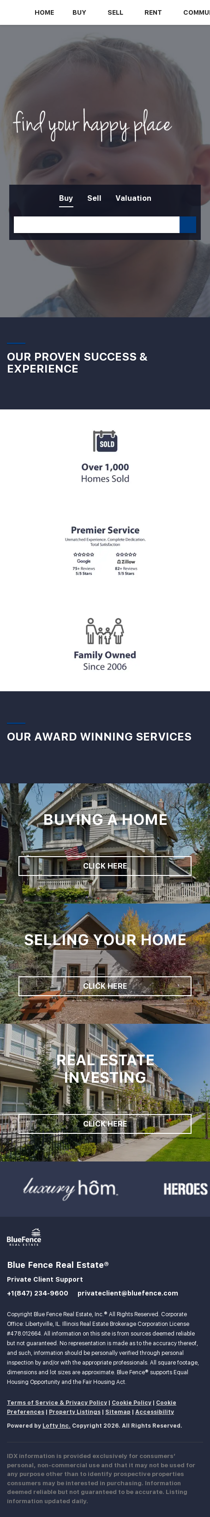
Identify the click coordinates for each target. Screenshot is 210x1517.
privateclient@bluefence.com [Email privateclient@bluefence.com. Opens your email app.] (128, 1293)
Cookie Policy (131, 1403)
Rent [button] (153, 12)
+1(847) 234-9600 (37, 1293)
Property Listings (75, 1412)
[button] (188, 224)
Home (44, 12)
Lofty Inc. (56, 1426)
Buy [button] (79, 12)
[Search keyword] (97, 224)
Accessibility (154, 1412)
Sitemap (118, 1412)
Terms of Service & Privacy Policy (57, 1403)
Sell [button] (115, 12)
